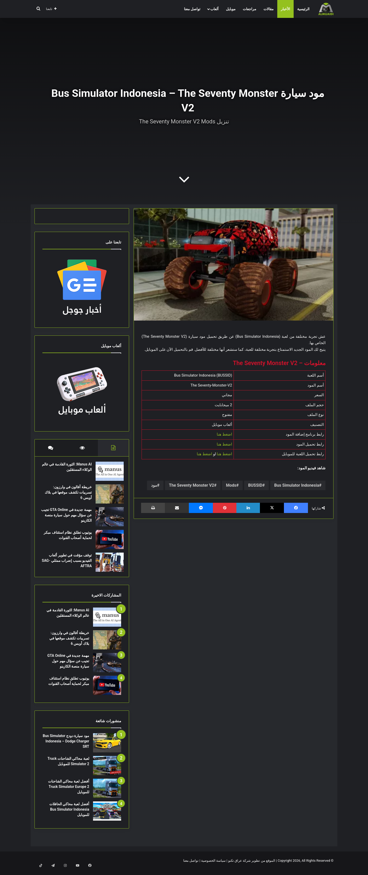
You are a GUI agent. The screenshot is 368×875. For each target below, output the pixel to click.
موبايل (231, 9)
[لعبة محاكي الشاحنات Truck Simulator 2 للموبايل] (107, 770)
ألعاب (214, 9)
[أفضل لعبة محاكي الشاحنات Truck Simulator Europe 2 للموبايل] (107, 793)
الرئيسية (303, 9)
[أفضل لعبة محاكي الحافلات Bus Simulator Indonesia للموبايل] (107, 816)
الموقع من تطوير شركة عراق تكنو (251, 866)
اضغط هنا (224, 434)
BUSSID (255, 485)
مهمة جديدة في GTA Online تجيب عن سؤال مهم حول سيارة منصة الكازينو (68, 517)
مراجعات (249, 9)
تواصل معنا (192, 9)
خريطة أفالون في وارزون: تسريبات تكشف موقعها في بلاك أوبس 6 (69, 494)
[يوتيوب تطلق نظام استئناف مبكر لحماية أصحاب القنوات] (107, 542)
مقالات (268, 9)
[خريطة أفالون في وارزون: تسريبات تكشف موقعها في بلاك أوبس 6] (107, 496)
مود (154, 485)
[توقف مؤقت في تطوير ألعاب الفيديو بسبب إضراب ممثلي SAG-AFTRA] (107, 564)
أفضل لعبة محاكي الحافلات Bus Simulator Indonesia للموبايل (69, 814)
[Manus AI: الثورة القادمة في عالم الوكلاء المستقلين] (107, 473)
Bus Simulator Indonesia (296, 485)
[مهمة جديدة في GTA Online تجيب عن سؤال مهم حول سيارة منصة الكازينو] (107, 519)
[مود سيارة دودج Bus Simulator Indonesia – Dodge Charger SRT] (107, 747)
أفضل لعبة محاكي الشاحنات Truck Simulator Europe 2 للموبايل (68, 791)
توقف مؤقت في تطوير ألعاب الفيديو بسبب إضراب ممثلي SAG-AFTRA (67, 563)
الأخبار (285, 9)
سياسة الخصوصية (213, 866)
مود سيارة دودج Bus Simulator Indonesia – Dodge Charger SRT (66, 746)
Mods (231, 485)
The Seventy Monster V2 (191, 485)
